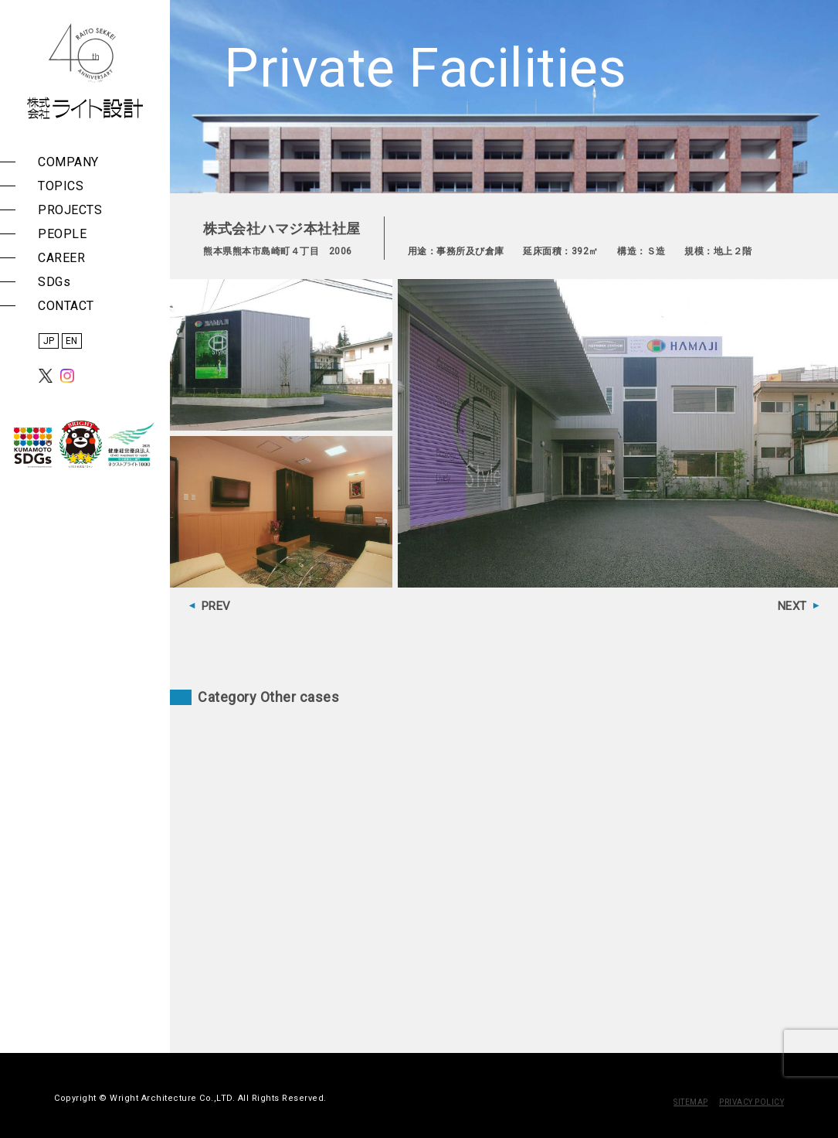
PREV (216, 606)
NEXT (792, 606)
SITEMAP (690, 1102)
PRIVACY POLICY (751, 1102)
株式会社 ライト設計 (85, 71)
